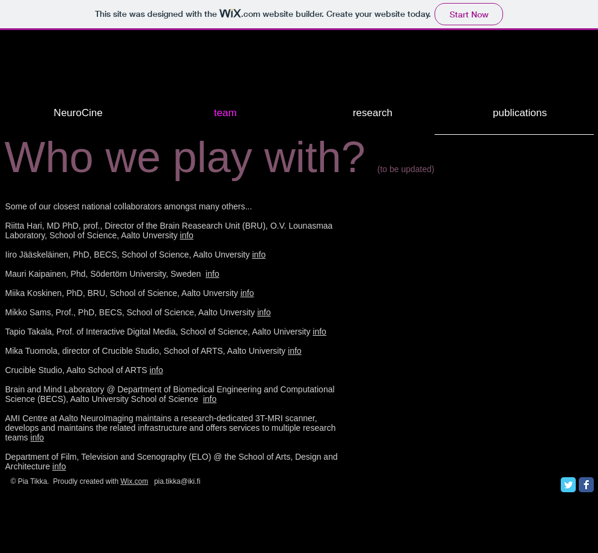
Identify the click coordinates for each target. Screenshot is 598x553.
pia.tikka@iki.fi (177, 481)
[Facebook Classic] (586, 484)
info (187, 235)
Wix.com (134, 481)
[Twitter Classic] (568, 484)
